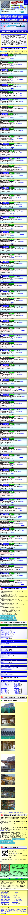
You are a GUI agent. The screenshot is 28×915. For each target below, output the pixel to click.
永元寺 (5, 70)
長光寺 (6, 431)
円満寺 (5, 99)
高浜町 (7, 655)
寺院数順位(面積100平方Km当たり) (7, 619)
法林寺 (6, 514)
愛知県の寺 (4, 691)
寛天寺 (6, 121)
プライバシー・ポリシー (7, 878)
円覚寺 (5, 77)
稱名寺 (6, 239)
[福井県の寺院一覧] (15, 51)
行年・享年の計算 (16, 899)
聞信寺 (6, 499)
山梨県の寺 (4, 689)
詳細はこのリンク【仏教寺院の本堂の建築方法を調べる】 (12, 812)
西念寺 (6, 358)
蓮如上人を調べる (5, 893)
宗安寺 (6, 217)
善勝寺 (6, 372)
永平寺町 (8, 632)
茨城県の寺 (4, 683)
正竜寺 (6, 343)
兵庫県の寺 (16, 693)
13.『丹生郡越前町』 (18, 20)
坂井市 (5, 649)
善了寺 (6, 394)
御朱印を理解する (5, 895)
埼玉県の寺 (16, 684)
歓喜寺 (6, 129)
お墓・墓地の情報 (5, 896)
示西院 (6, 210)
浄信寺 (6, 284)
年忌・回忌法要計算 (5, 897)
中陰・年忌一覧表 (5, 900)
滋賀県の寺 (4, 692)
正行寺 (6, 328)
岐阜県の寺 (4, 690)
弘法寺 (6, 180)
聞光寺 (6, 492)
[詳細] (10, 55)
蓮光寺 (6, 580)
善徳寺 (6, 387)
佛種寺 (6, 485)
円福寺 (5, 92)
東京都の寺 (16, 685)
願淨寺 (6, 136)
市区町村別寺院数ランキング (6, 616)
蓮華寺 (6, 573)
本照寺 (6, 536)
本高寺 (6, 529)
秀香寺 (6, 232)
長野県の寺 (16, 689)
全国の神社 (16, 23)
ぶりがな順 (4, 625)
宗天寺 (6, 225)
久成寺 (6, 151)
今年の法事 (15, 902)
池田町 (6, 631)
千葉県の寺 (4, 685)
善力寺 (6, 402)
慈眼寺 (6, 203)
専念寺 (6, 365)
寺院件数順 (23, 625)
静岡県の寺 (16, 690)
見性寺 (6, 173)
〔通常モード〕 (3, 51)
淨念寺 (6, 291)
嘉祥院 (5, 114)
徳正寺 (6, 455)
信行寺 (6, 306)
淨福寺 (6, 298)
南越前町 (9, 667)
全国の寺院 (23, 25)
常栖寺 (6, 254)
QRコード (14, 853)
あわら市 (5, 630)
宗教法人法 (3, 903)
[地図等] (21, 57)
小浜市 (5, 638)
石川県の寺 (16, 688)
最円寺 (6, 195)
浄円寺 (6, 262)
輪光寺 (6, 566)
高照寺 (6, 188)
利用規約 (23, 878)
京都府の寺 (16, 692)
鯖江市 (5, 650)
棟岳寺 (6, 448)
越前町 (7, 634)
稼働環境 (17, 878)
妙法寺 (6, 558)
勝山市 (5, 643)
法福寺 (6, 507)
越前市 (5, 633)
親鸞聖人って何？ (16, 897)
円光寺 (5, 84)
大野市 (5, 637)
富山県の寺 (4, 688)
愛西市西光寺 (11, 909)
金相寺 (6, 166)
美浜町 (6, 669)
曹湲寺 (6, 409)
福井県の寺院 (8, 26)
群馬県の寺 (4, 684)
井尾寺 (5, 55)
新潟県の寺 (16, 687)
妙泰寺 (6, 544)
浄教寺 (6, 269)
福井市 (5, 662)
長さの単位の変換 (10, 910)
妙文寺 (6, 551)
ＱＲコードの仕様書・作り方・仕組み (10, 911)
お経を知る (15, 893)
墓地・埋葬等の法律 (5, 899)
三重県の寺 (16, 691)
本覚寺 (6, 521)
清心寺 (6, 350)
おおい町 (7, 636)
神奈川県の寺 (4, 687)
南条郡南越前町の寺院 (20, 26)
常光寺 (6, 247)
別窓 (14, 616)
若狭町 (6, 674)
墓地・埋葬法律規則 (17, 900)
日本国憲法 (15, 892)
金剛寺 (6, 158)
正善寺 (6, 335)
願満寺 (6, 143)
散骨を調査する (4, 892)
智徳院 (6, 417)
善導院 (6, 380)
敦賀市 (5, 657)
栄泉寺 (5, 62)
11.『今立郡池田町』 (9, 20)
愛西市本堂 (3, 909)
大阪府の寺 (4, 693)
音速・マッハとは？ (21, 910)
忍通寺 (6, 462)
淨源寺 (6, 276)
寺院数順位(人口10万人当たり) (6, 618)
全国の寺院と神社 (5, 23)
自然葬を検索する (5, 902)
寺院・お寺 (15, 895)
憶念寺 (5, 107)
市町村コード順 (13, 625)
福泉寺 (6, 477)
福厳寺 (6, 470)
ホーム (22, 11)
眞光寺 (6, 313)
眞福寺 (6, 321)
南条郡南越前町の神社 (12, 25)
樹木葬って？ (15, 896)
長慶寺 (6, 424)
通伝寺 (6, 439)
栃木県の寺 (16, 683)
